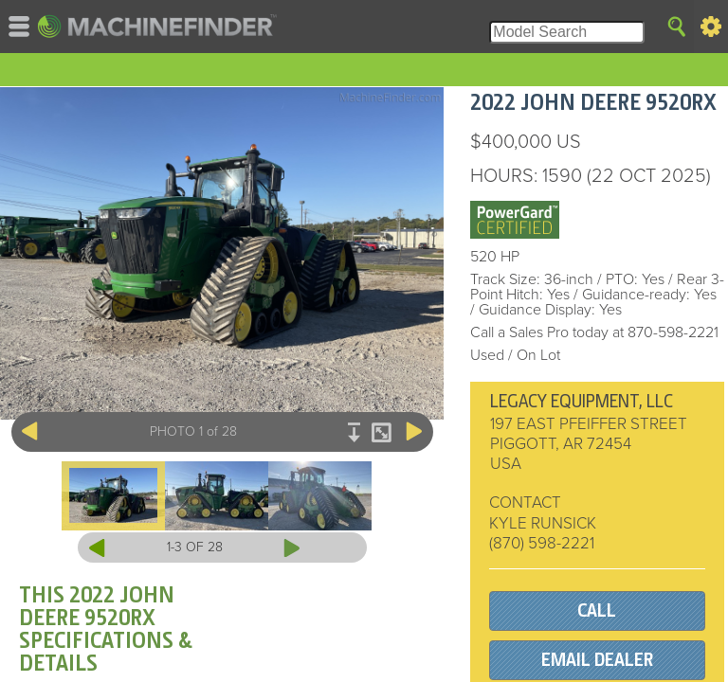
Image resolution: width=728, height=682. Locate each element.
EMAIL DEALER (597, 660)
